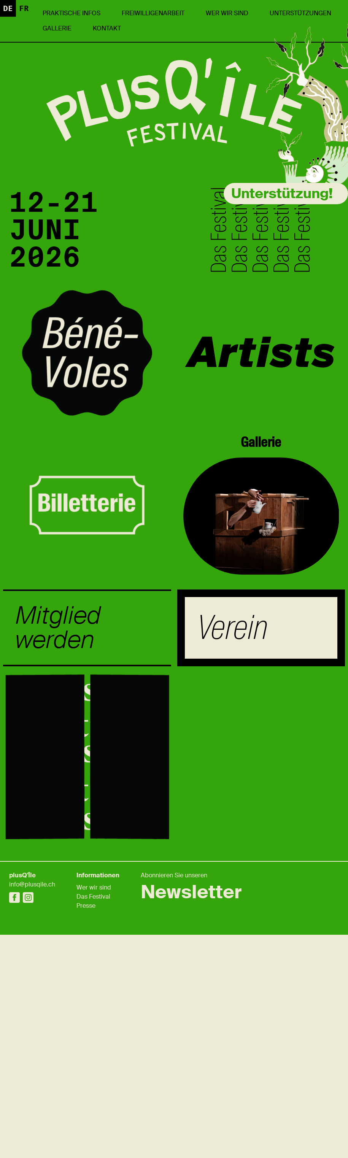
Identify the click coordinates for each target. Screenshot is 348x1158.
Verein (232, 627)
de (8, 8)
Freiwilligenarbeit (153, 13)
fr (24, 8)
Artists (261, 353)
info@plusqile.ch (32, 884)
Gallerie (57, 28)
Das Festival (93, 897)
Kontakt (107, 28)
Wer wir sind (227, 13)
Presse (85, 906)
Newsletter (191, 892)
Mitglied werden (58, 628)
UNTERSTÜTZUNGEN (300, 13)
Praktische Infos (71, 13)
